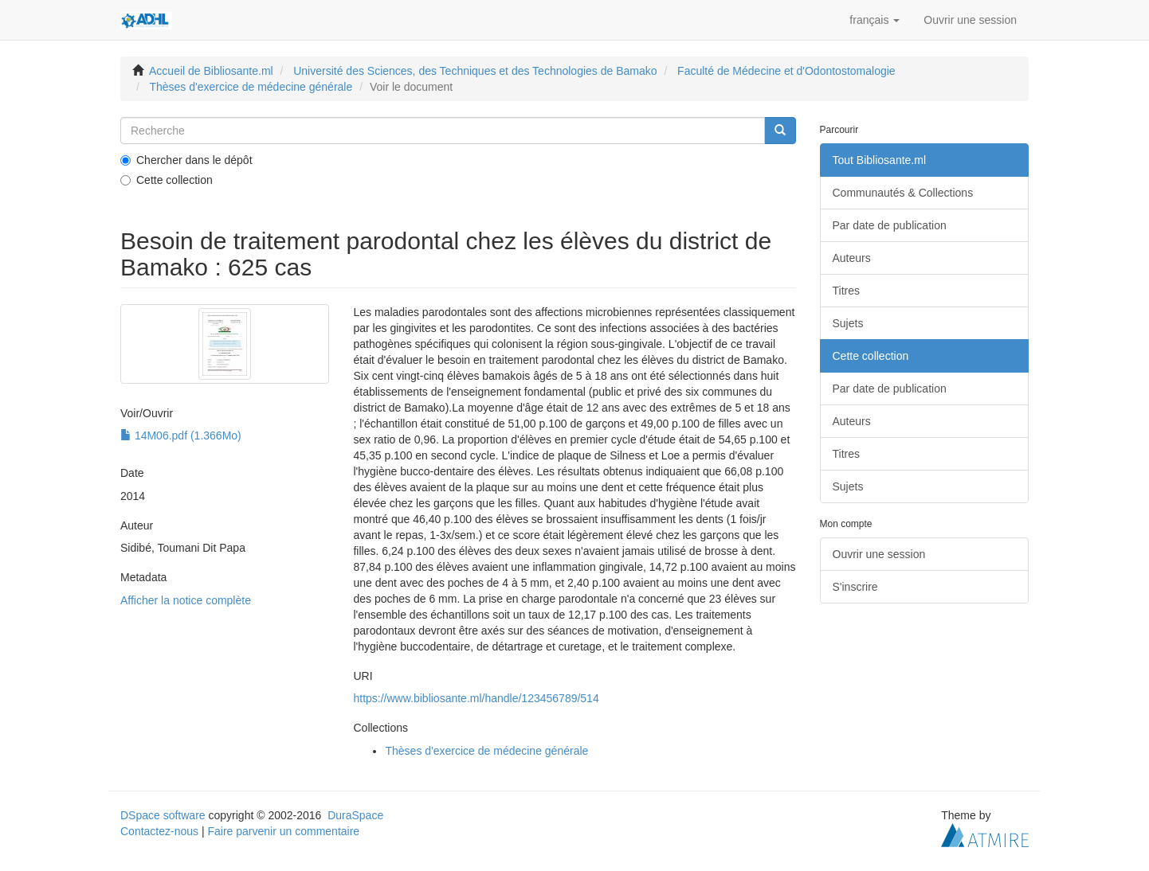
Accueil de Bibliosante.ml (211, 70)
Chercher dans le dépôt (186, 160)
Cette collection (166, 180)
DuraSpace (355, 815)
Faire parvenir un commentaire (283, 831)
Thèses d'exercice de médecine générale (250, 86)
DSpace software (163, 815)
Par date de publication (890, 225)
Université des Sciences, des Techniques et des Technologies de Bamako (475, 70)
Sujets (848, 323)
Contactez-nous (159, 831)
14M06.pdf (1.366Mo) (180, 435)
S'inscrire (855, 586)
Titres (846, 290)
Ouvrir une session (879, 554)
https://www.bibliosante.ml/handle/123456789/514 (475, 698)
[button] (874, 20)
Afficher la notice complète (185, 600)
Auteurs (852, 258)
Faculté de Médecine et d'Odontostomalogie (786, 70)
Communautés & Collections (903, 192)
